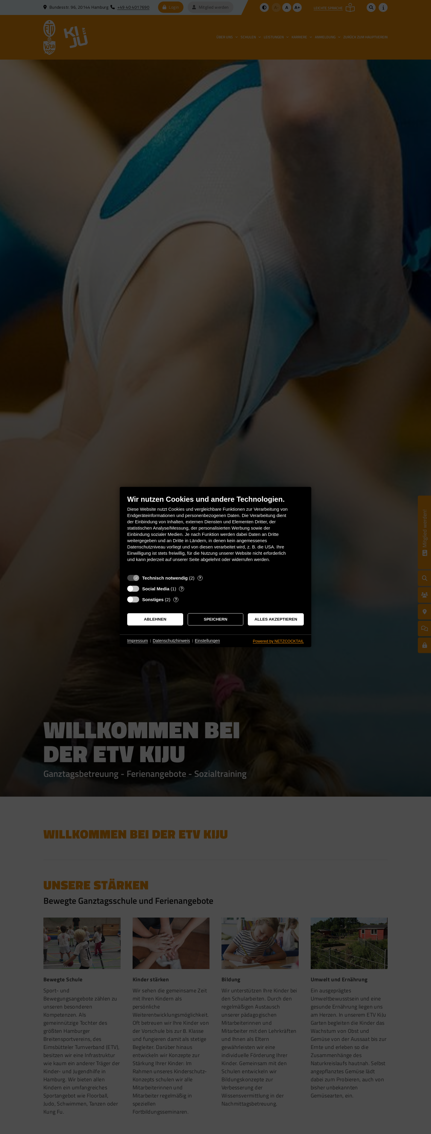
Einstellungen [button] (207, 640)
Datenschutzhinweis (171, 640)
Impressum (137, 640)
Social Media (155, 588)
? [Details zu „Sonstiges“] (176, 599)
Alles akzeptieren (275, 619)
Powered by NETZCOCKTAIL (278, 641)
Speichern (215, 619)
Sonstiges (153, 599)
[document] (215, 533)
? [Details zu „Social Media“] (181, 588)
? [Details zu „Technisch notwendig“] (200, 578)
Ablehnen (155, 619)
